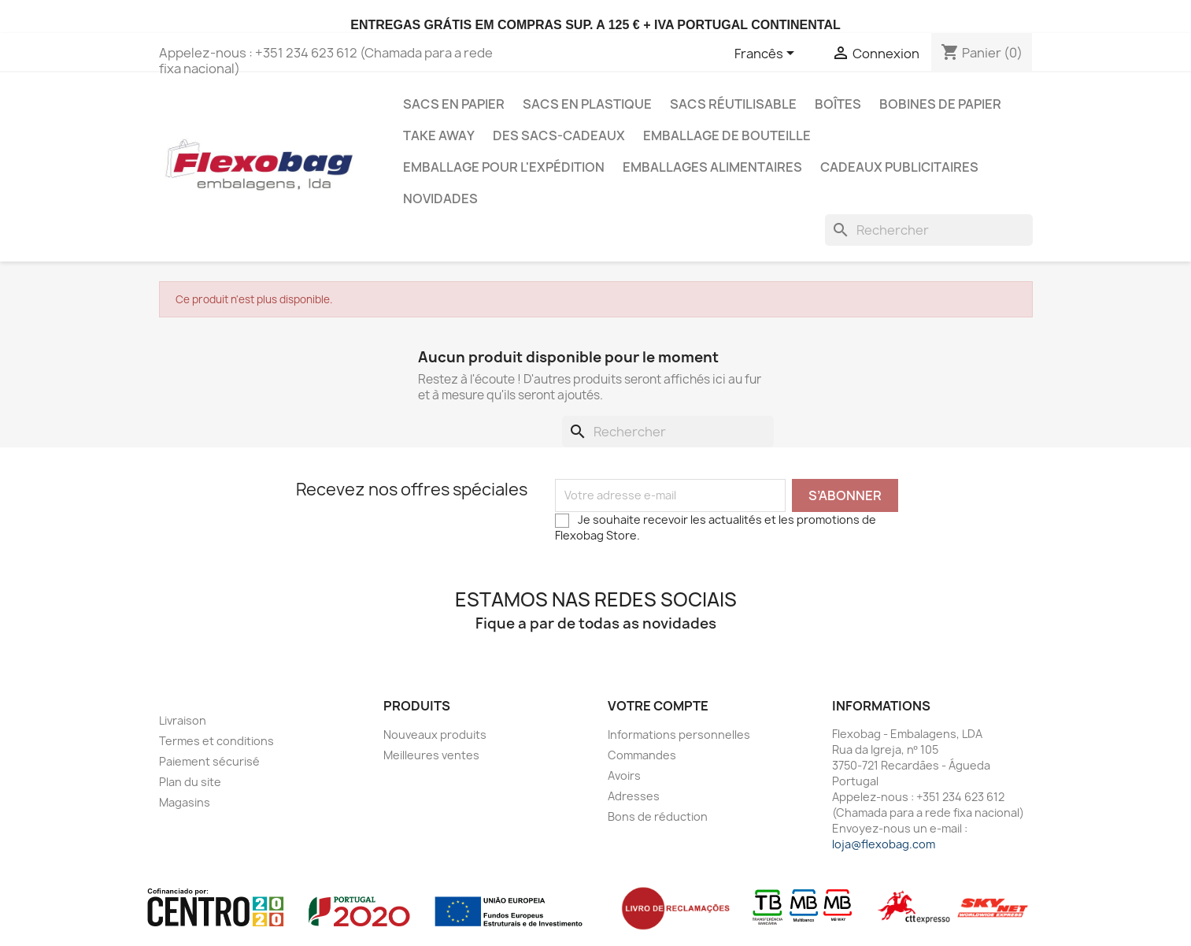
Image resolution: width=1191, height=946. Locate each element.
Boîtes (838, 104)
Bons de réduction (658, 816)
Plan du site (190, 781)
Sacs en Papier (454, 104)
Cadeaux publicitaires (899, 167)
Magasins (184, 802)
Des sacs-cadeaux (559, 135)
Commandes (642, 755)
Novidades (440, 198)
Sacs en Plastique (587, 104)
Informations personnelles (679, 734)
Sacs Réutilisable (733, 104)
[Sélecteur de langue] (767, 54)
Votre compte (658, 705)
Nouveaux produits (434, 734)
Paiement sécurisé (209, 761)
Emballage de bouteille (727, 135)
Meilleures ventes (431, 755)
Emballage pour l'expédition (504, 167)
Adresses (634, 795)
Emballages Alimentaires (712, 167)
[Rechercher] (929, 230)
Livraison (182, 720)
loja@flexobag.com (883, 844)
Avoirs (624, 775)
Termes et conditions (216, 740)
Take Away (439, 135)
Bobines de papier (940, 104)
